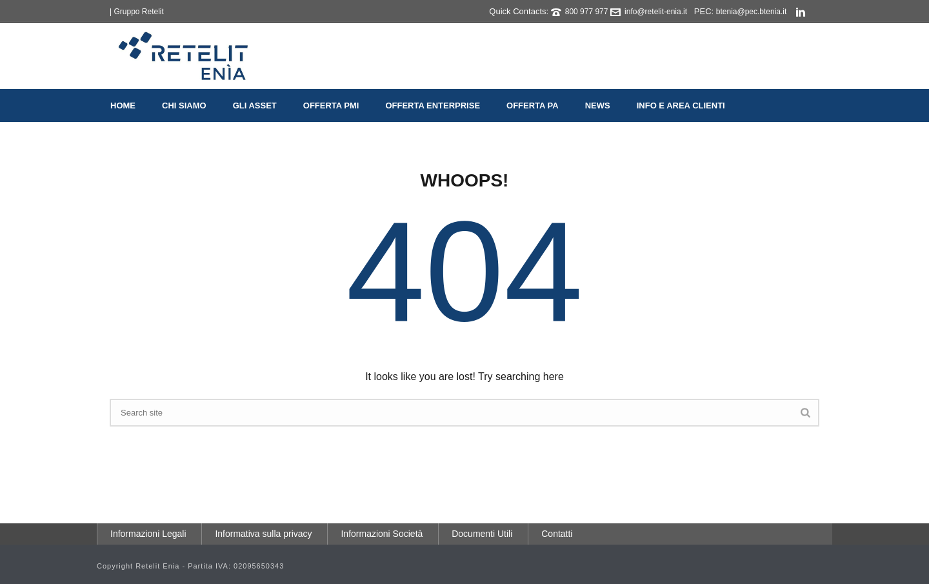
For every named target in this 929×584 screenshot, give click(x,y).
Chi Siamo (184, 105)
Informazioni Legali (148, 534)
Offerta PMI (331, 105)
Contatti (556, 534)
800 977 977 (586, 11)
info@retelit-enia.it (655, 11)
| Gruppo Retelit (137, 11)
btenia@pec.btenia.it (751, 11)
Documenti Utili (482, 534)
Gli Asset (255, 105)
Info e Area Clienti (681, 105)
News (597, 105)
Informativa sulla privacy (263, 534)
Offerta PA (532, 105)
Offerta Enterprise (432, 105)
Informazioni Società (382, 534)
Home (122, 105)
